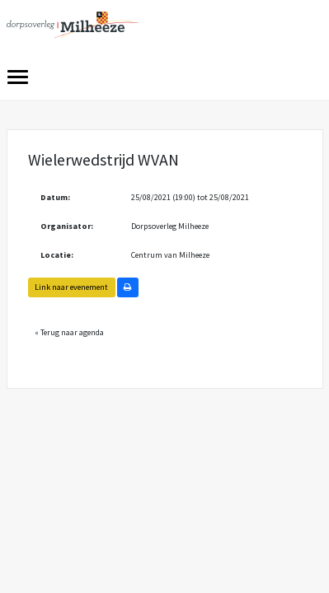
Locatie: (56, 255)
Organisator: (66, 226)
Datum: (55, 197)
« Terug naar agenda (69, 332)
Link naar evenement (71, 287)
